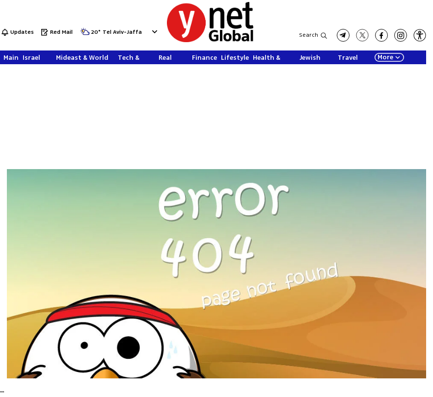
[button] (419, 35)
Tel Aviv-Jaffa (122, 32)
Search (308, 35)
